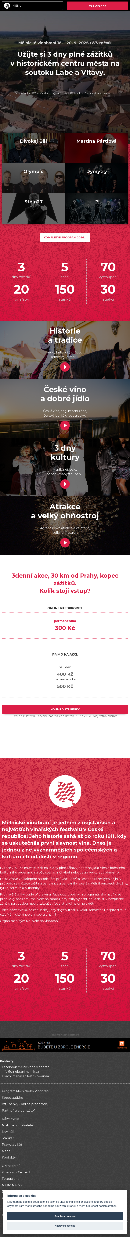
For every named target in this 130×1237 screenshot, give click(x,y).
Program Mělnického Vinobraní (25, 1091)
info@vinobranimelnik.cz (20, 1071)
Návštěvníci (11, 1119)
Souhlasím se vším (65, 1216)
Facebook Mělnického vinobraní (26, 1067)
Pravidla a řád (12, 1144)
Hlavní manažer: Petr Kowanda (25, 1076)
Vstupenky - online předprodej (25, 1104)
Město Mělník (12, 1185)
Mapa (6, 1151)
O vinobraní (11, 1166)
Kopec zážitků (12, 1097)
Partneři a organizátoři (18, 1110)
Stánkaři (8, 1138)
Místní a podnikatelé (17, 1125)
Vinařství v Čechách (16, 1172)
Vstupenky (97, 5)
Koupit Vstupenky (65, 709)
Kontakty (9, 1157)
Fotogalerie (10, 1179)
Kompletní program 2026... (65, 237)
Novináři (8, 1132)
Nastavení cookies (65, 1225)
